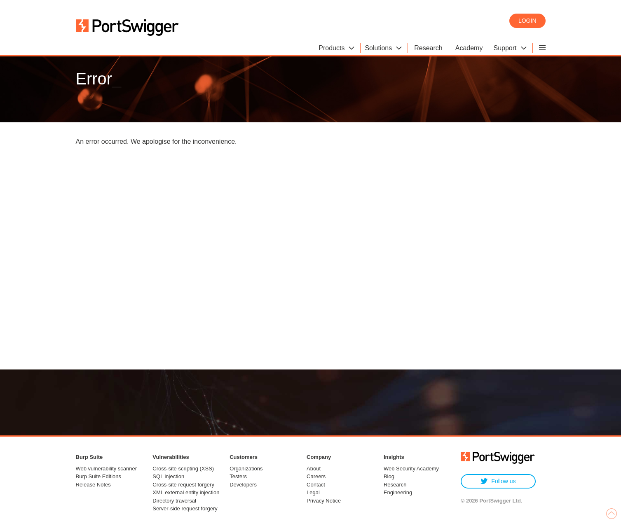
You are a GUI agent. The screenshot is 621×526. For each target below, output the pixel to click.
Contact (316, 485)
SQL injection (168, 476)
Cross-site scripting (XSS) (183, 468)
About (314, 468)
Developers (243, 485)
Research (395, 485)
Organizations (246, 468)
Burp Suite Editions (99, 476)
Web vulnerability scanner (106, 468)
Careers (316, 476)
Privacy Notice (324, 501)
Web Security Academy (411, 468)
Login (527, 20)
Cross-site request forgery (183, 485)
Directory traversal (174, 501)
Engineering (398, 492)
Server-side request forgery (185, 508)
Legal (313, 492)
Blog (389, 476)
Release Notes (93, 485)
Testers (238, 476)
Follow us (498, 481)
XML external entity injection (185, 492)
